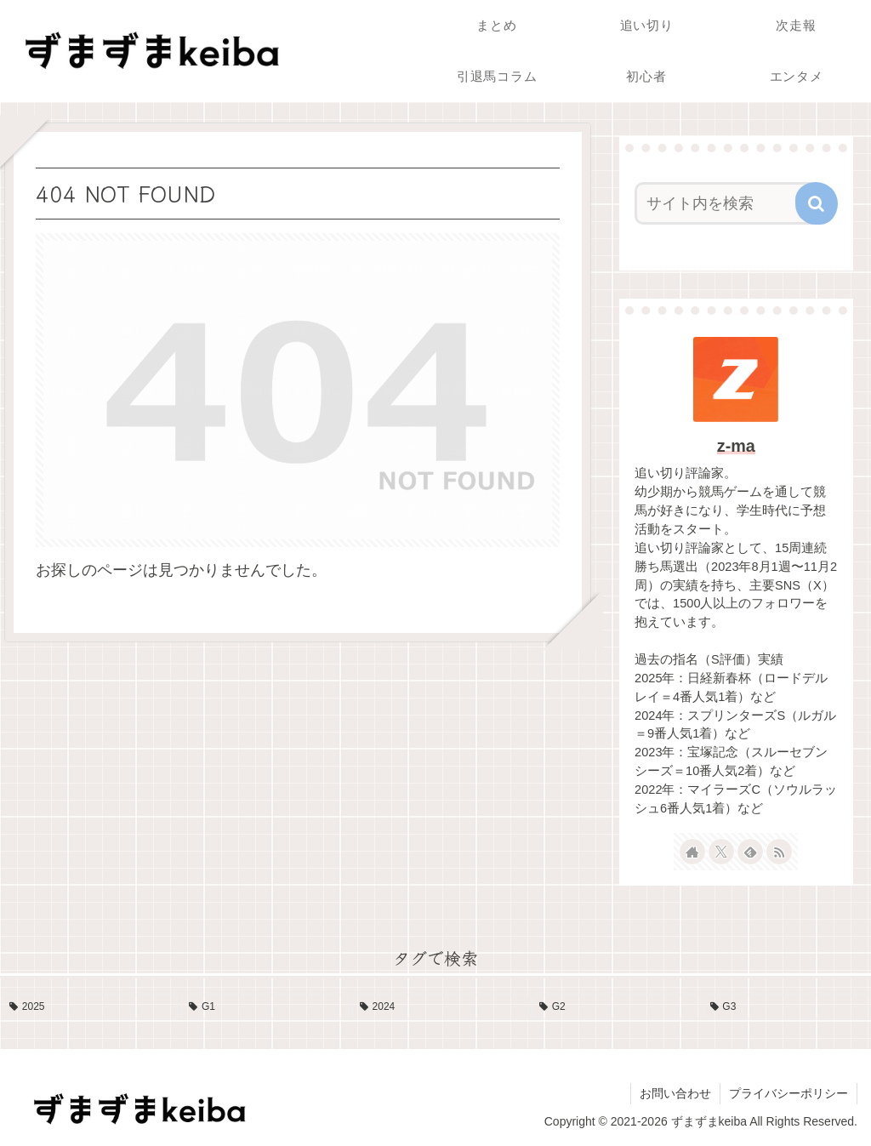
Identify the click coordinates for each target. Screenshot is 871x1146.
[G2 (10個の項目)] (615, 1007)
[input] (728, 203)
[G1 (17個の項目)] (265, 1007)
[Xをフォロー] (721, 852)
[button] (816, 203)
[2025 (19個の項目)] (90, 1007)
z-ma (736, 445)
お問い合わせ (675, 1093)
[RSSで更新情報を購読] (779, 852)
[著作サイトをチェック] (692, 852)
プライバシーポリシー (788, 1093)
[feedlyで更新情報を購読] (750, 852)
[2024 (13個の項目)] (440, 1007)
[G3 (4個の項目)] (786, 1007)
